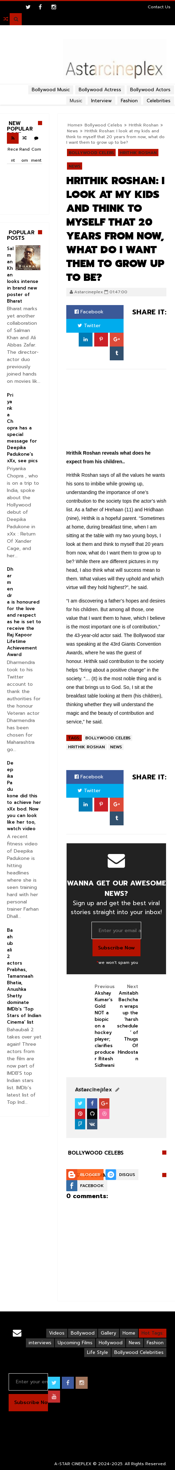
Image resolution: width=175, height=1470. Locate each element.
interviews (40, 1342)
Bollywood (83, 1333)
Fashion (155, 1342)
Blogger (90, 1175)
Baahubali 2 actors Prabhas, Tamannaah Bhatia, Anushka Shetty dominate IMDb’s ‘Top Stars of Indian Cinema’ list (24, 976)
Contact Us (159, 7)
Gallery (108, 1333)
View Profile (91, 1090)
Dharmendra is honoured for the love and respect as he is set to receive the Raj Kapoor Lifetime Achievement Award (24, 612)
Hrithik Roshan (138, 153)
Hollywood (111, 1342)
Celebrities (159, 100)
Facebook (89, 311)
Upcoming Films (75, 1342)
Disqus (127, 1175)
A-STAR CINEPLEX (72, 1464)
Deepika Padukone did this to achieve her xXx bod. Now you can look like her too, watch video (24, 796)
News (74, 166)
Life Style (97, 1352)
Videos (57, 1333)
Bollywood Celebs (91, 153)
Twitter (89, 325)
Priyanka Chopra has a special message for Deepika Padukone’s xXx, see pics (22, 428)
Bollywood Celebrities (139, 1352)
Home (129, 1333)
